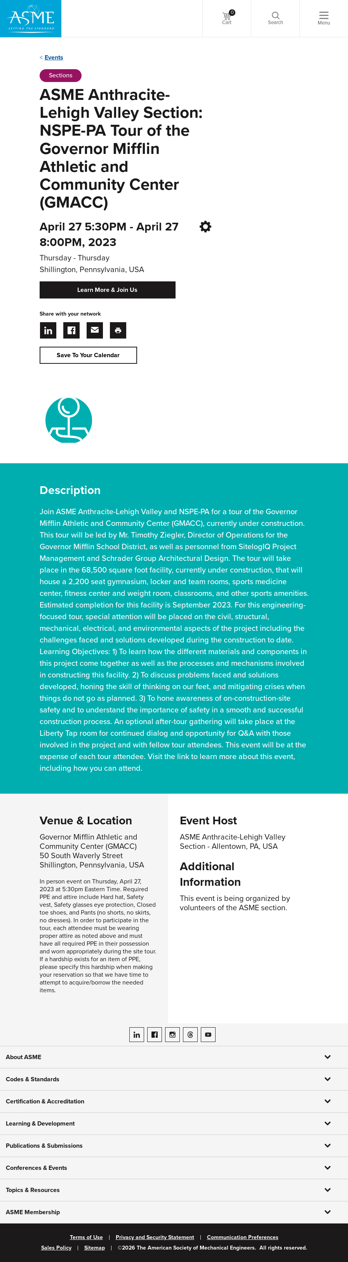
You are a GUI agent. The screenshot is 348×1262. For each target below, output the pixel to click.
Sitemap (94, 1248)
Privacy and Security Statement (155, 1237)
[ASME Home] (30, 18)
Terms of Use (86, 1237)
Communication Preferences (242, 1237)
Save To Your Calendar (88, 355)
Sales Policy (56, 1248)
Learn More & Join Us (107, 290)
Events (54, 57)
